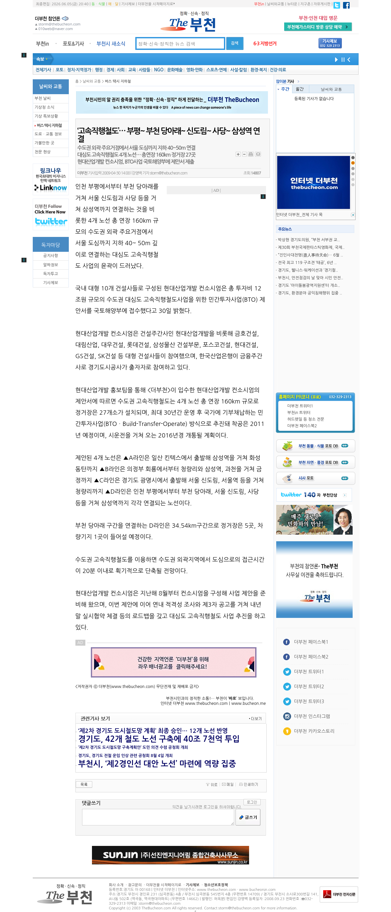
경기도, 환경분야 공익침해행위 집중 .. (310, 293)
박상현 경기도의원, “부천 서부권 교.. (308, 240)
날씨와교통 (275, 4)
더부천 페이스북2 (302, 426)
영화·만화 (194, 70)
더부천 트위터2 (309, 686)
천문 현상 (43, 152)
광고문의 (135, 885)
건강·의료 (278, 70)
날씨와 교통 (331, 89)
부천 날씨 (43, 98)
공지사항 (50, 256)
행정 (99, 70)
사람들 (144, 70)
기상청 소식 (45, 107)
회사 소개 (116, 885)
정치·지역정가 (79, 70)
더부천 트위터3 (309, 701)
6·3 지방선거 (265, 43)
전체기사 (43, 70)
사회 (120, 70)
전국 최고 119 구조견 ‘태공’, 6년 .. (307, 263)
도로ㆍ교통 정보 (48, 134)
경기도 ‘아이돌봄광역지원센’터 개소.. (309, 285)
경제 (110, 70)
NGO (158, 70)
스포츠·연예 (216, 70)
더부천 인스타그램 (312, 716)
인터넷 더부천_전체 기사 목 (299, 215)
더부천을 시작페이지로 (156, 4)
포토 (59, 70)
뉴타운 (292, 4)
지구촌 (305, 4)
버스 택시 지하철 (49, 126)
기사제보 (128, 4)
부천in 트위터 (299, 413)
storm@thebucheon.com (168, 173)
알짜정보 (50, 265)
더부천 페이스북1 (311, 642)
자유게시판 (322, 4)
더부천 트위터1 (300, 406)
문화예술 (174, 70)
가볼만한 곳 (45, 143)
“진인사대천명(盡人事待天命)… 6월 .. (310, 255)
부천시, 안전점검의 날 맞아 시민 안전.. (310, 278)
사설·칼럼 (238, 70)
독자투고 (50, 274)
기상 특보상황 (46, 116)
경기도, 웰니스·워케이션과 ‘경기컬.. (308, 270)
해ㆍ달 (113, 4)
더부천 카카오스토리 (314, 731)
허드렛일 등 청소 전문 (306, 419)
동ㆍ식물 (98, 4)
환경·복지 (258, 70)
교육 (132, 70)
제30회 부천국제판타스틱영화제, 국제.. (311, 247)
